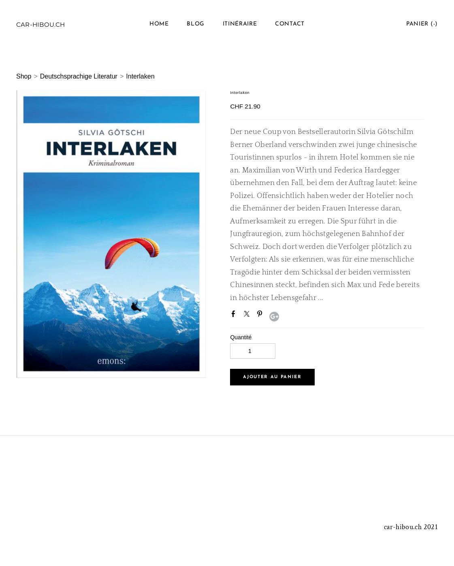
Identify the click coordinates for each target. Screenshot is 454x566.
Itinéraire (240, 24)
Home (159, 24)
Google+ (274, 316)
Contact (290, 24)
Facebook (235, 315)
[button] (272, 377)
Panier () (422, 24)
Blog (196, 24)
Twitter (248, 315)
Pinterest (261, 315)
